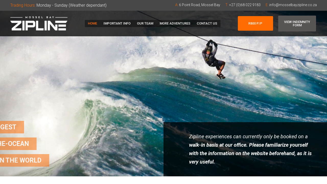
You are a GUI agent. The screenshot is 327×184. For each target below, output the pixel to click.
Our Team (145, 23)
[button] (255, 23)
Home (95, 23)
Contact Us (204, 23)
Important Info (118, 23)
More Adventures (173, 23)
